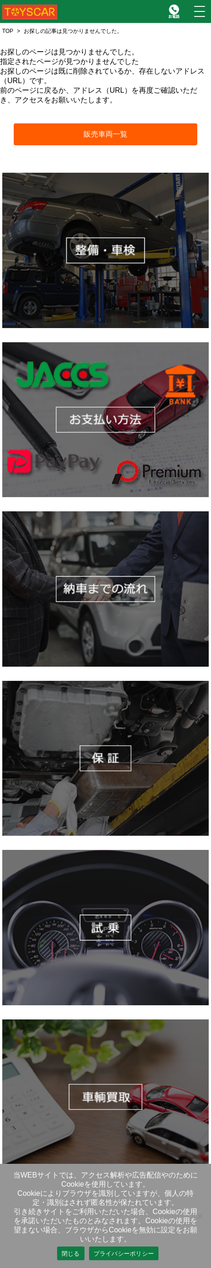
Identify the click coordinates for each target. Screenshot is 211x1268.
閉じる (71, 1253)
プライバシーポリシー (124, 1253)
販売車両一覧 (105, 134)
